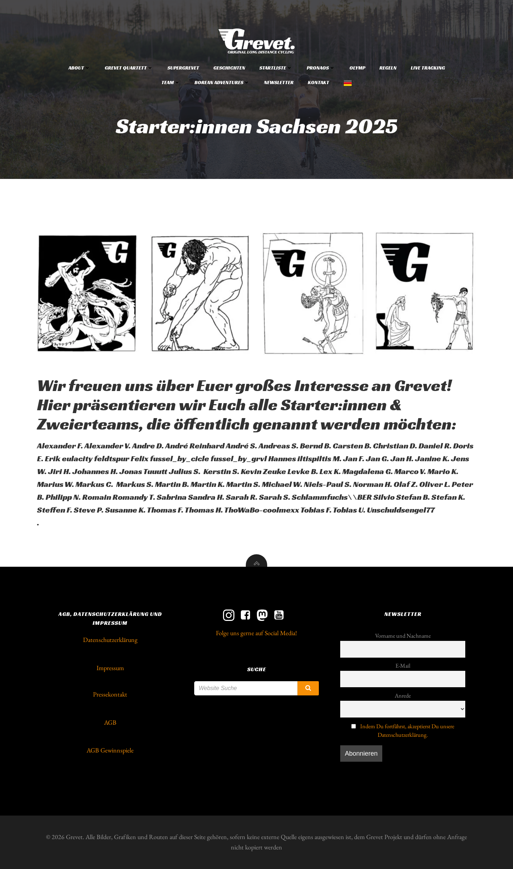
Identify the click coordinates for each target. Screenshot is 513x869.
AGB (110, 722)
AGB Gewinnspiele (110, 750)
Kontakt (318, 82)
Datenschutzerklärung (110, 640)
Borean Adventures (222, 82)
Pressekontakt (110, 694)
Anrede (403, 695)
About (79, 68)
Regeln (388, 68)
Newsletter (279, 82)
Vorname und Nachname (403, 635)
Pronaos (321, 68)
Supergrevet (183, 68)
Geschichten (229, 68)
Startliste (275, 68)
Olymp (357, 68)
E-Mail (402, 665)
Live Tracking (428, 68)
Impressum (110, 668)
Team (170, 82)
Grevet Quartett (129, 68)
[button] (256, 293)
